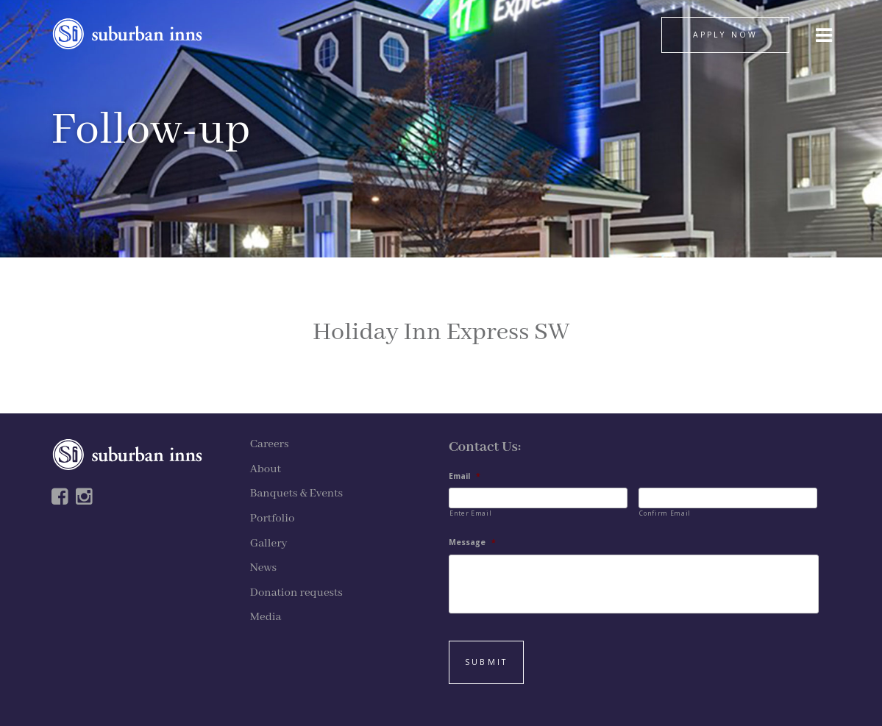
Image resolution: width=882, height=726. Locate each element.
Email (464, 476)
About (265, 469)
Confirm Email (665, 513)
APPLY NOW (725, 34)
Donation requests (296, 593)
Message (472, 542)
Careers (269, 444)
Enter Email (470, 513)
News (263, 567)
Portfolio (272, 518)
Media (266, 617)
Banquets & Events (296, 493)
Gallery (269, 543)
